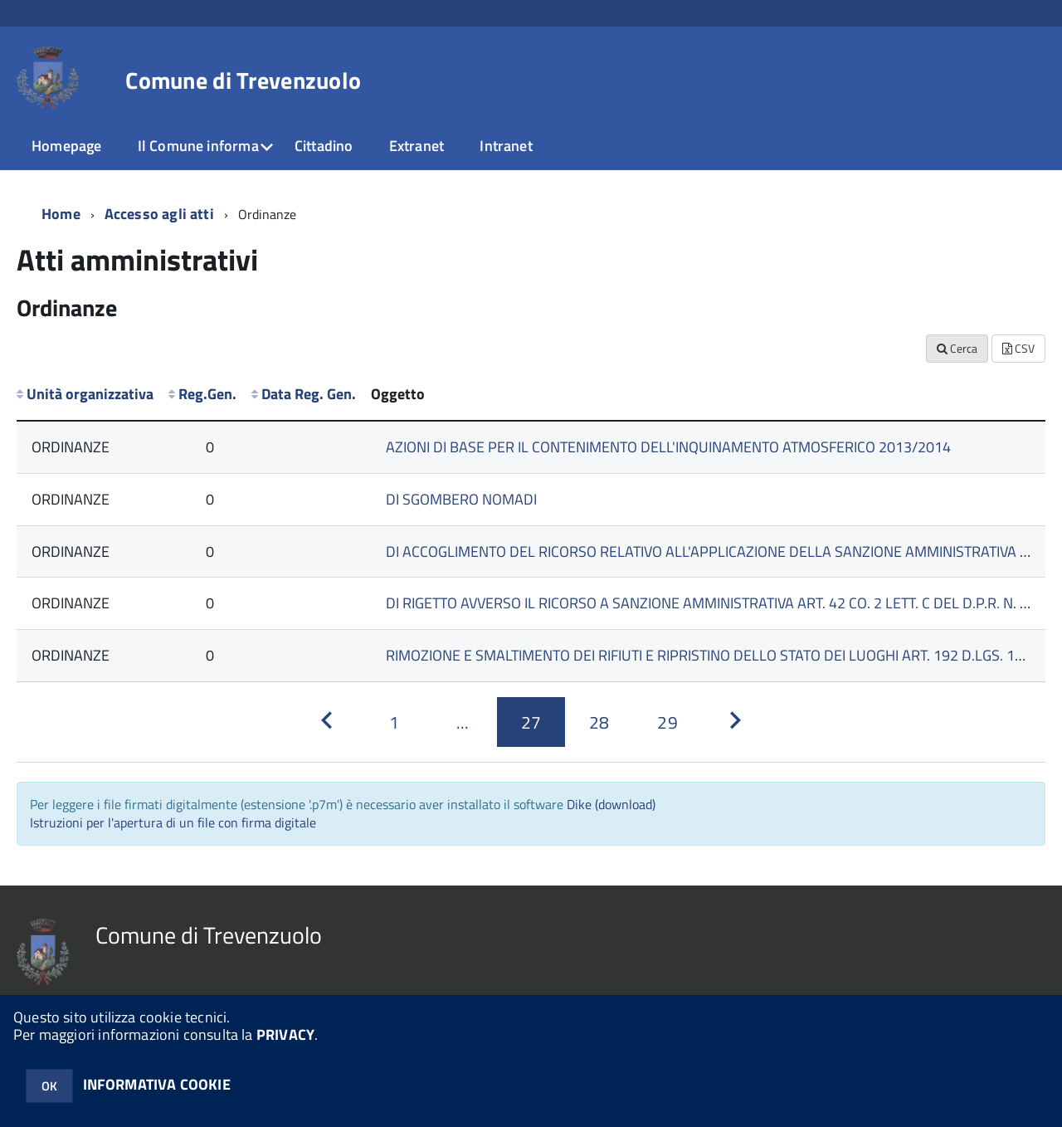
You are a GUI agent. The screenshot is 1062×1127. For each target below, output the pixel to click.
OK (49, 1085)
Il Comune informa (198, 145)
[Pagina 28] (599, 722)
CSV (1018, 348)
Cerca (957, 348)
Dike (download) (611, 804)
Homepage (66, 145)
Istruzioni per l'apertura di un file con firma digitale (173, 822)
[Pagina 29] (667, 722)
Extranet (416, 145)
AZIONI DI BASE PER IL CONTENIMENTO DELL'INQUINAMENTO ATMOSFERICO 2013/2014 (668, 447)
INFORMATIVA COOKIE (157, 1084)
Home (60, 213)
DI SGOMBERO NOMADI (461, 499)
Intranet (506, 145)
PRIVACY (285, 1034)
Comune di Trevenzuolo (243, 80)
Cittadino (324, 145)
